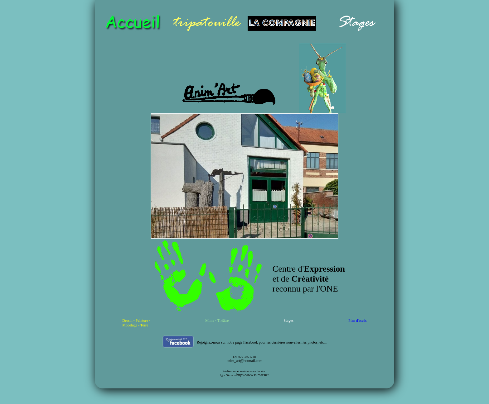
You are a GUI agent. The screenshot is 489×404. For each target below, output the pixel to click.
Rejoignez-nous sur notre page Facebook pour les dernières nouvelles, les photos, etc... (262, 342)
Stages (288, 320)
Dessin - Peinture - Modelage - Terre (136, 322)
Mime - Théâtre (217, 320)
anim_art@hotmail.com (244, 361)
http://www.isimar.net (252, 375)
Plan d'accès (357, 320)
